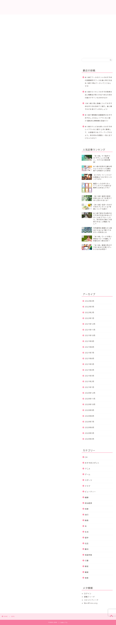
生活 (86, 532)
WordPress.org (90, 603)
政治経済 (88, 503)
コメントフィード (91, 600)
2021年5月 (89, 364)
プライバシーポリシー (67, 18)
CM (86, 457)
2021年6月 (89, 358)
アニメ (87, 469)
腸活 (86, 549)
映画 (86, 520)
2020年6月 (89, 427)
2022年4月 (89, 301)
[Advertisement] (99, 37)
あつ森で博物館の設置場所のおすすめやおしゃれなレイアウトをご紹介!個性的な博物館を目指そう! (98, 118)
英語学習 (88, 555)
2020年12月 (90, 393)
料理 (86, 509)
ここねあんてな (58, 7)
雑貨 (86, 572)
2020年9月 (89, 410)
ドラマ (87, 486)
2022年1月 (89, 318)
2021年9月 (89, 341)
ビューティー (90, 491)
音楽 (86, 578)
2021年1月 (89, 387)
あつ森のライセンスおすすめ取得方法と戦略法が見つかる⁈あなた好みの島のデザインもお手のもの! (98, 95)
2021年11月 (90, 330)
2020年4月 (89, 439)
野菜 (86, 566)
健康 (86, 497)
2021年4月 (89, 370)
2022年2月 (89, 312)
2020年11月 (90, 399)
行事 (86, 560)
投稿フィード (89, 597)
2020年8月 (89, 416)
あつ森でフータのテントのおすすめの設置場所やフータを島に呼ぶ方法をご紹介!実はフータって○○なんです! (98, 81)
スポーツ (88, 480)
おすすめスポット (92, 463)
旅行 (86, 515)
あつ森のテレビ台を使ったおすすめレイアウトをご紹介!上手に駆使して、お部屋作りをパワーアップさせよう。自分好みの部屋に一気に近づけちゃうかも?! (98, 132)
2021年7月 (89, 353)
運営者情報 (85, 17)
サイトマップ (104, 17)
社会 (86, 543)
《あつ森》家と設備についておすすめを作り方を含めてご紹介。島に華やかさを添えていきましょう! (98, 106)
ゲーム (87, 474)
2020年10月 (90, 404)
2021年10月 (90, 335)
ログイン (87, 593)
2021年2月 (89, 381)
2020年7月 (89, 421)
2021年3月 (89, 376)
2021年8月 (89, 347)
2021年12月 (90, 324)
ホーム (11, 17)
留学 (86, 537)
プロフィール (48, 17)
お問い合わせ (30, 17)
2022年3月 (89, 307)
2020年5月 (89, 433)
